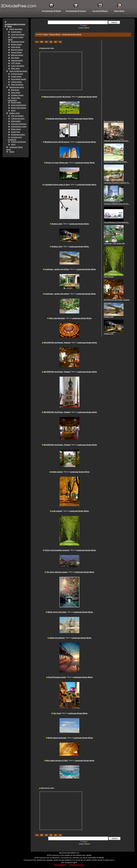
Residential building (18, 135)
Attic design (15, 58)
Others (11, 152)
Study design (15, 47)
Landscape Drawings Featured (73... (117, 183)
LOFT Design (15, 63)
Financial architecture (18, 124)
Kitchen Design (16, 44)
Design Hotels (16, 102)
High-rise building (17, 116)
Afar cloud (57, 713)
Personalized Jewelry (18, 79)
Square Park (15, 132)
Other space (15, 68)
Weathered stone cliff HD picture (57, 142)
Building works (14, 113)
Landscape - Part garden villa (114, 243)
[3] (51, 42)
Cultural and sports (17, 118)
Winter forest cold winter (56, 612)
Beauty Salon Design (18, 108)
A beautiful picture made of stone (57, 185)
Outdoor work (57, 224)
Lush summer (57, 511)
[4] (55, 42)
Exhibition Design (17, 95)
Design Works (55, 34)
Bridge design (16, 129)
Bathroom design (17, 55)
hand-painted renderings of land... (116, 162)
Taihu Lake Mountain (57, 318)
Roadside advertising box (57, 119)
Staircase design (17, 60)
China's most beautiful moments (57, 550)
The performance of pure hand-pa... (116, 222)
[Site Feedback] (60, 865)
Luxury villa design (17, 66)
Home (46, 34)
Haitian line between (57, 638)
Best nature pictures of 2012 (57, 761)
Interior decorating (15, 29)
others (13, 110)
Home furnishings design (18, 71)
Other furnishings (17, 84)
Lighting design (16, 82)
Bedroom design (17, 50)
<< (37, 42)
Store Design (15, 93)
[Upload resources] (76, 865)
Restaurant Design (17, 42)
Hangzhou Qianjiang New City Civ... (116, 204)
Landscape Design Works (71, 34)
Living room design (17, 34)
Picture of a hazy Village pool (57, 163)
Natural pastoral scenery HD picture (57, 97)
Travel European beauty (57, 677)
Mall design (15, 90)
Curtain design (16, 76)
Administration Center (18, 126)
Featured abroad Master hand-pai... (116, 141)
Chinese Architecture (18, 142)
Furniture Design (17, 74)
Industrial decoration (16, 87)
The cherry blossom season (57, 572)
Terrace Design (16, 52)
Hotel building (16, 121)
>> (60, 42)
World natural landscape (57, 738)
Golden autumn (57, 472)
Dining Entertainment (18, 105)
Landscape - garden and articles (57, 269)
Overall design (16, 32)
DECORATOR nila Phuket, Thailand (57, 343)
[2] (46, 42)
